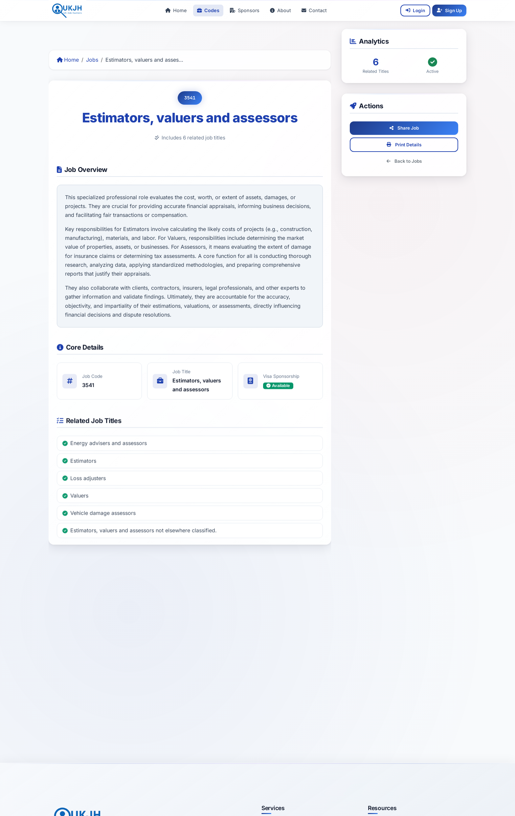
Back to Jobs (410, 161)
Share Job (410, 128)
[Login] (415, 10)
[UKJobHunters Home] (67, 10)
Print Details (410, 144)
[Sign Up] (449, 10)
